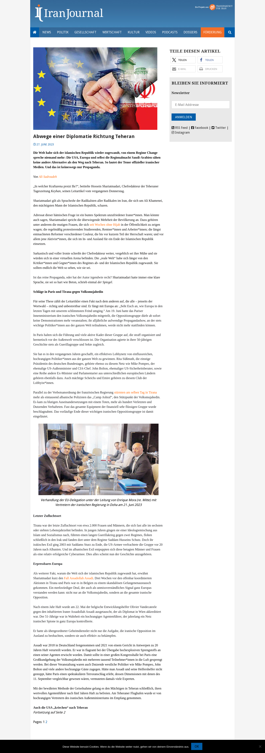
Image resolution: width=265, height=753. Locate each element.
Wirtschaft (112, 32)
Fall (66, 578)
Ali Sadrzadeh (48, 176)
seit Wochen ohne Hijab (105, 224)
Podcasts (170, 32)
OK (197, 746)
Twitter (219, 128)
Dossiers (190, 32)
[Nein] (260, 746)
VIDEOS (151, 32)
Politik (62, 32)
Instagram (181, 132)
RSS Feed (180, 128)
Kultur (134, 32)
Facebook (199, 128)
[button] (183, 59)
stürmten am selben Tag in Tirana (135, 392)
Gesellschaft (85, 32)
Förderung (212, 32)
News (46, 32)
